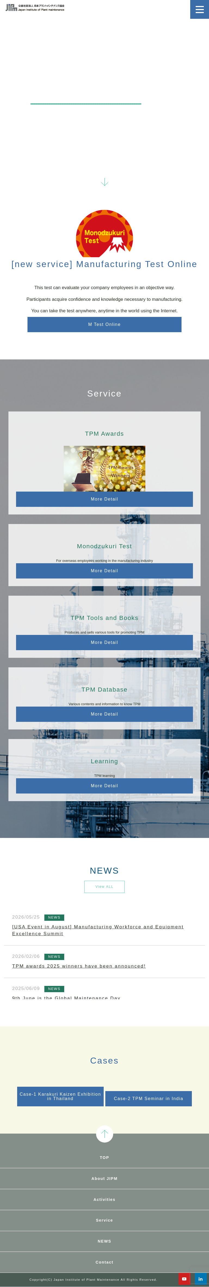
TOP (104, 1157)
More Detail (104, 499)
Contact (104, 1262)
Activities (105, 1199)
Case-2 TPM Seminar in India (148, 1098)
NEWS (104, 1241)
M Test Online (104, 324)
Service (104, 1220)
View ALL (105, 887)
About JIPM (104, 1178)
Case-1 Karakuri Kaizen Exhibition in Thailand (60, 1096)
